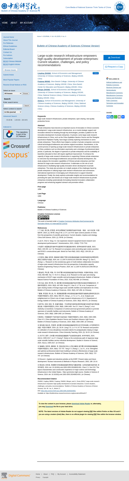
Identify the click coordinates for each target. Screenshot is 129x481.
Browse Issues (10, 70)
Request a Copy (114, 67)
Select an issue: (9, 91)
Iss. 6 (64, 36)
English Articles (11, 64)
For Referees (8, 43)
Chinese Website (12, 61)
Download (114, 57)
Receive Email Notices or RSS (14, 85)
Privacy (38, 477)
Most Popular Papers (11, 80)
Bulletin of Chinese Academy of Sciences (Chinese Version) (68, 46)
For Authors (7, 55)
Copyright (45, 477)
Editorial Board (8, 49)
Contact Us (7, 52)
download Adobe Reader (81, 404)
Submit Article (8, 75)
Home (39, 36)
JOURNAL (46, 36)
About (45, 474)
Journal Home (8, 37)
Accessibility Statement (77, 474)
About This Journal (10, 40)
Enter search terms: (10, 102)
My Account (62, 474)
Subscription (8, 58)
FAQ (52, 474)
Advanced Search (10, 116)
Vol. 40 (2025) (56, 36)
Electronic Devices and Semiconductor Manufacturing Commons (114, 90)
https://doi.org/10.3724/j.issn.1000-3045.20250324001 (58, 391)
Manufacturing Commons (114, 95)
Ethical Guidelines (10, 46)
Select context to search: (12, 109)
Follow (96, 73)
